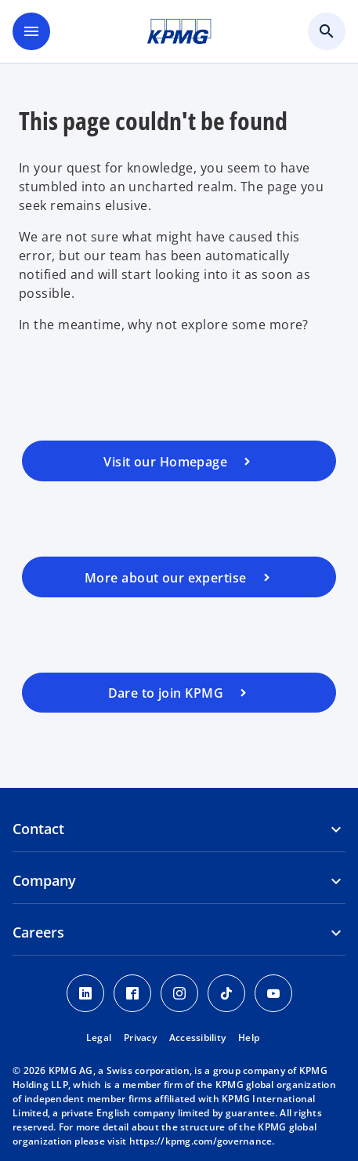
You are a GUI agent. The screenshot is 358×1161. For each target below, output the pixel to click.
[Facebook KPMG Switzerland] (132, 993)
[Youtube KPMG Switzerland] (273, 993)
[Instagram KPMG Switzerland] (179, 993)
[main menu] (31, 31)
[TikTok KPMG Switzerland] (226, 993)
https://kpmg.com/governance (201, 1141)
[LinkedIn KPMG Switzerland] (85, 993)
